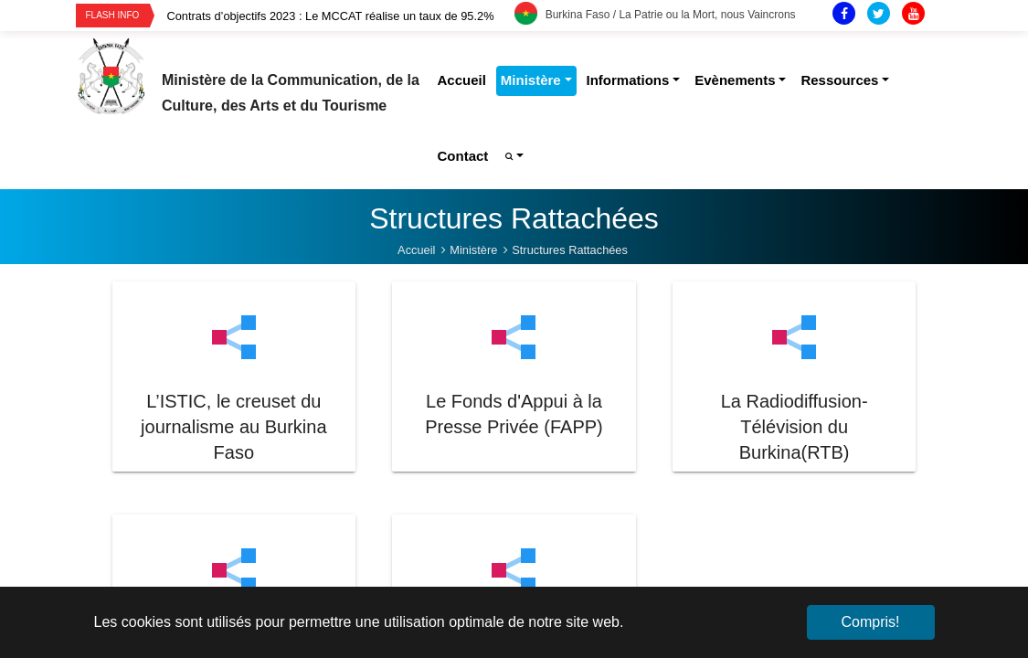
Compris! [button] (870, 622)
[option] (340, 16)
